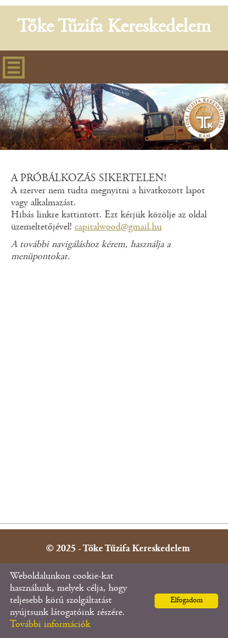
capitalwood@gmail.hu (118, 227)
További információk (50, 625)
